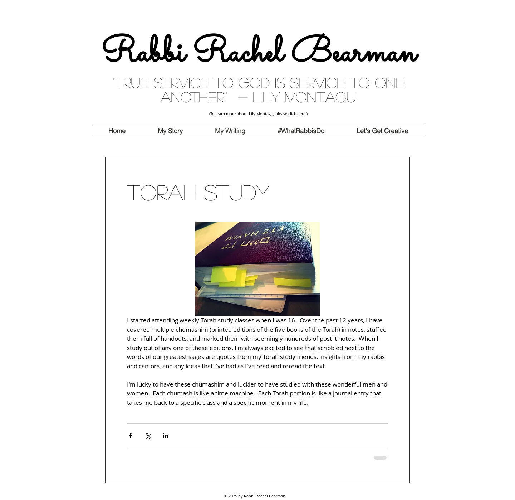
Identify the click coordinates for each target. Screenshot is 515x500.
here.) (302, 113)
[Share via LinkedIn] (165, 435)
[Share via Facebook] (130, 435)
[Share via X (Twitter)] (147, 435)
